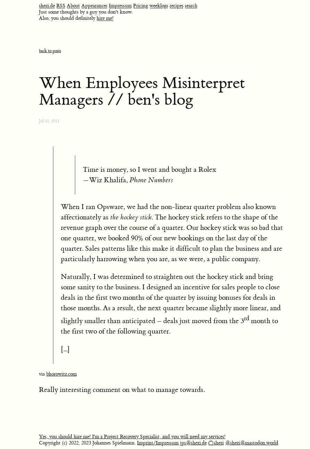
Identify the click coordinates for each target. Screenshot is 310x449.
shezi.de (47, 6)
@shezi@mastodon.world (251, 443)
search (191, 6)
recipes (176, 6)
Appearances (94, 6)
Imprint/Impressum (158, 443)
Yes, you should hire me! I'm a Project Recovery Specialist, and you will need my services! (132, 437)
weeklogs (158, 6)
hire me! (105, 18)
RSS (60, 6)
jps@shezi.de (193, 443)
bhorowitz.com (61, 374)
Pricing (140, 6)
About (73, 6)
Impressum (120, 6)
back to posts (50, 51)
